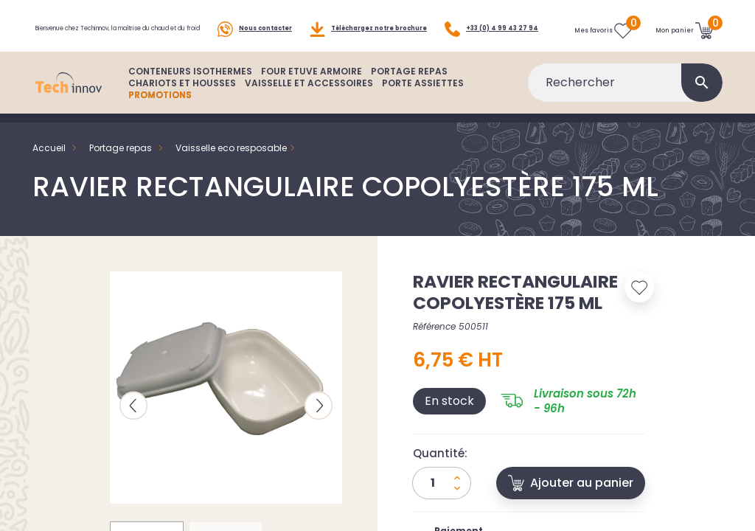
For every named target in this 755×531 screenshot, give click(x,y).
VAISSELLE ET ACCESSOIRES (309, 103)
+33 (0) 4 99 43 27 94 (82, 52)
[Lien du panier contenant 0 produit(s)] (684, 36)
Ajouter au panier (570, 503)
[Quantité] (441, 503)
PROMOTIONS (160, 115)
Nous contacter (255, 19)
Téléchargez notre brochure (368, 19)
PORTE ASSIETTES (423, 103)
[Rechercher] (625, 103)
